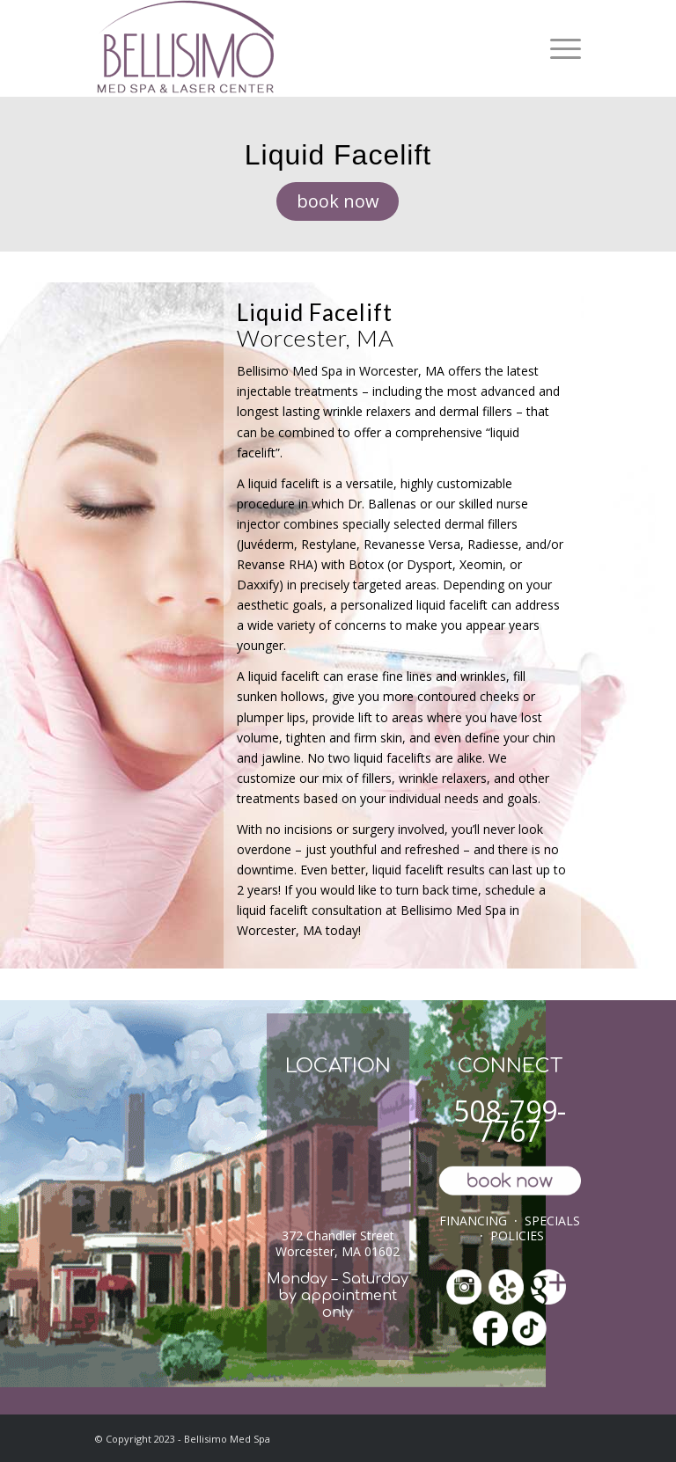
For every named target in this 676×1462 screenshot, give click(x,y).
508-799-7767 (509, 1121)
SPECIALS (552, 1220)
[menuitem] (561, 48)
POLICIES (517, 1235)
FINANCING (473, 1220)
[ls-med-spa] (185, 48)
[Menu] (561, 48)
